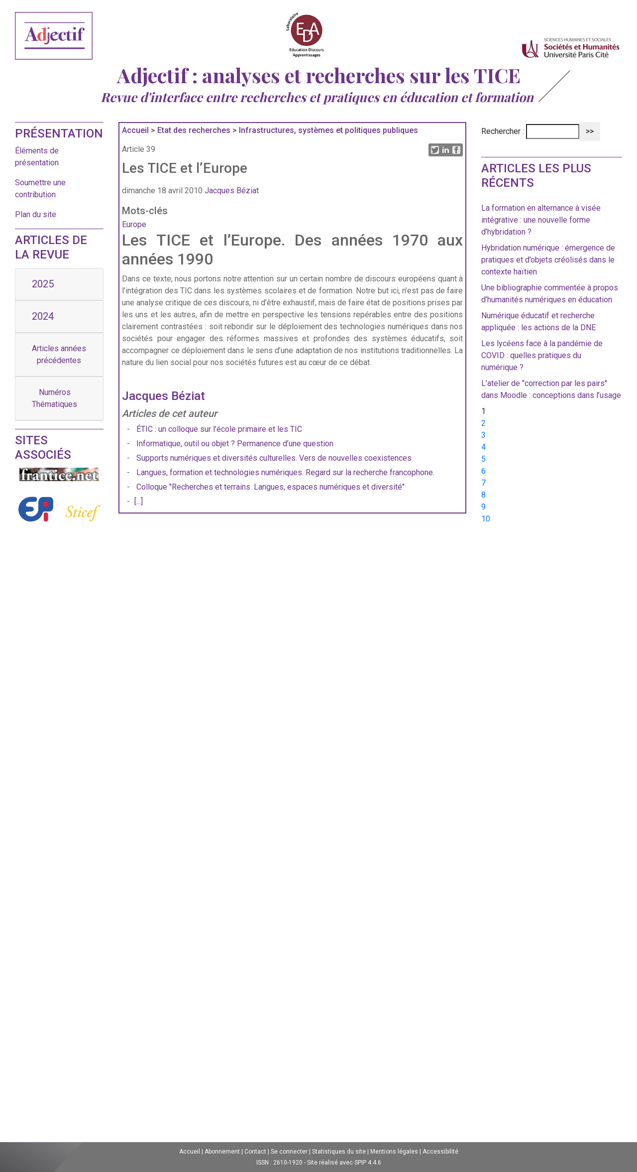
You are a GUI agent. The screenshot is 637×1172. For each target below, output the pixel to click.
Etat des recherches (193, 130)
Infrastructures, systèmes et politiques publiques (328, 130)
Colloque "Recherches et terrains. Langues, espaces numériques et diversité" (270, 487)
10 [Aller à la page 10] (485, 518)
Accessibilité (440, 1151)
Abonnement (222, 1151)
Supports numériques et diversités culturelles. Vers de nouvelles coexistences (274, 458)
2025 (43, 284)
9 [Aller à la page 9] (483, 507)
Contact (255, 1151)
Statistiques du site (339, 1151)
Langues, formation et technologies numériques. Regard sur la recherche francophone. (285, 472)
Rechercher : (502, 131)
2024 (43, 316)
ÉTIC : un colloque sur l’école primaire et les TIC (220, 429)
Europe (134, 224)
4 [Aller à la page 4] (483, 447)
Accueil (135, 130)
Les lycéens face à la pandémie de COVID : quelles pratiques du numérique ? (542, 355)
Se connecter (289, 1151)
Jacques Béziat (232, 190)
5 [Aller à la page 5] (483, 459)
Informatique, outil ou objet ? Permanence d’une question (234, 443)
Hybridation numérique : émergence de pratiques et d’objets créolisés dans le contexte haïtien (548, 259)
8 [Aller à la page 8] (483, 495)
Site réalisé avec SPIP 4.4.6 (344, 1162)
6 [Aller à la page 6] (483, 471)
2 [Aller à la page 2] (483, 423)
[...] (138, 501)
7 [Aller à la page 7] (483, 483)
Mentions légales (394, 1151)
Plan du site (35, 214)
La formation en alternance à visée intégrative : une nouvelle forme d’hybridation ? (541, 220)
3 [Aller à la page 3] (483, 435)
